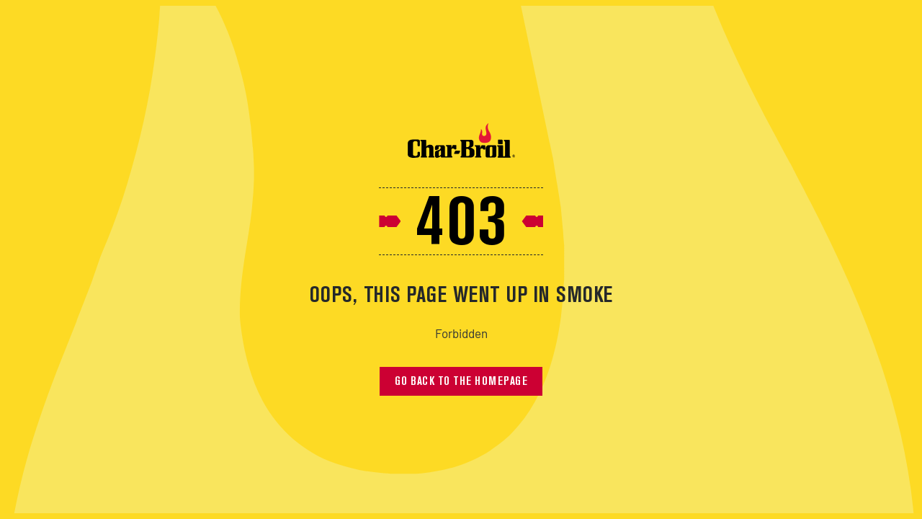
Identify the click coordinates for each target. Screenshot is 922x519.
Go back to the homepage (461, 382)
